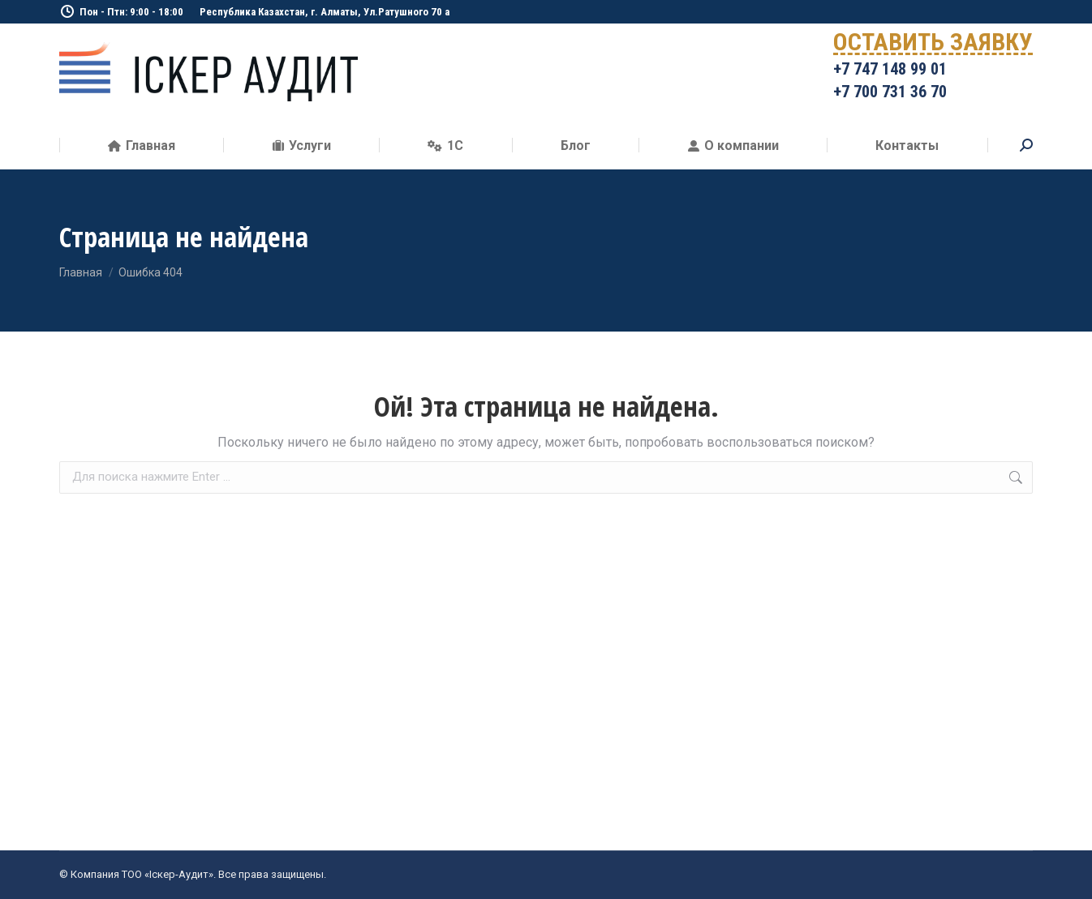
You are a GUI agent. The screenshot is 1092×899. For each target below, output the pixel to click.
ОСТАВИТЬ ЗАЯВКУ (933, 45)
